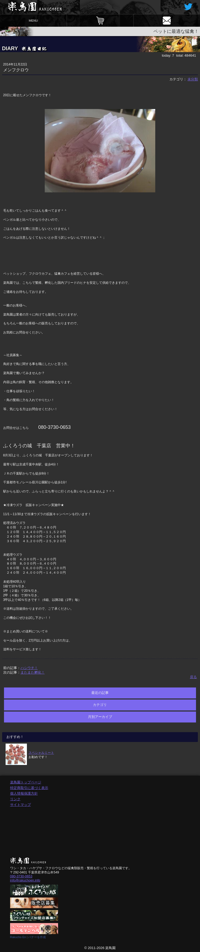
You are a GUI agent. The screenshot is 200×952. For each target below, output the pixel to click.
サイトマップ (20, 805)
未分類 (192, 79)
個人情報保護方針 (24, 793)
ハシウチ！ (29, 668)
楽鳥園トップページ (25, 782)
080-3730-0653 (21, 876)
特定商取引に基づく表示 (29, 788)
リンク (15, 799)
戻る (193, 677)
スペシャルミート (41, 752)
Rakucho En (18, 937)
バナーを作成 (37, 937)
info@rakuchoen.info (25, 880)
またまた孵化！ (33, 672)
